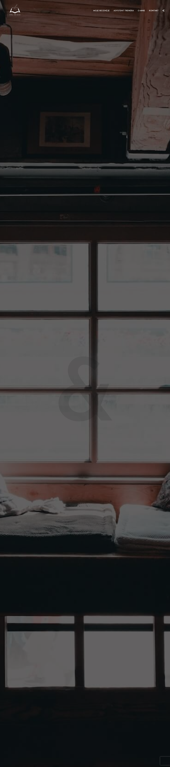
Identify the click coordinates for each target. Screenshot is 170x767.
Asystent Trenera (124, 11)
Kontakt (154, 11)
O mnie (141, 11)
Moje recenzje (101, 11)
